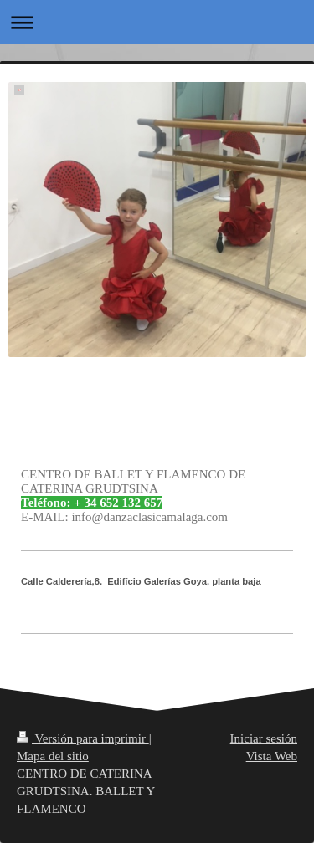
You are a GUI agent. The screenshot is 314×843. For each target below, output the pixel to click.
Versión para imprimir (83, 738)
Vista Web (271, 756)
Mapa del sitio (53, 756)
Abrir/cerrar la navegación (157, 22)
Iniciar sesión (263, 738)
